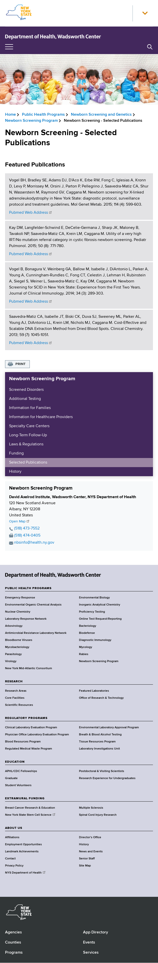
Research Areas (16, 690)
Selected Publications (28, 463)
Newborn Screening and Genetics (101, 115)
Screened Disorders (26, 390)
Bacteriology (87, 626)
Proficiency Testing (92, 611)
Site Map (85, 865)
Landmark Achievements (22, 851)
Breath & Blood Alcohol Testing (100, 734)
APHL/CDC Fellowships (21, 771)
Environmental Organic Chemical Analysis (33, 604)
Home (10, 115)
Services (91, 953)
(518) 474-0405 (27, 536)
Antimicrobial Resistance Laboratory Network (35, 633)
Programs (14, 953)
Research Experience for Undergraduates (107, 778)
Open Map (19, 521)
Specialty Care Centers (29, 426)
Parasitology (13, 654)
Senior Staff (87, 858)
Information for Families (30, 408)
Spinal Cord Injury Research (98, 814)
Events (89, 943)
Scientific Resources (19, 705)
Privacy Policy (14, 865)
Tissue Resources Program (97, 741)
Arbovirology (13, 626)
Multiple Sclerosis (91, 807)
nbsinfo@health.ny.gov (34, 543)
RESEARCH (14, 681)
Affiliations (12, 837)
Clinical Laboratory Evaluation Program (31, 727)
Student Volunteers (18, 785)
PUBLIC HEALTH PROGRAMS (28, 588)
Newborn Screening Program (31, 121)
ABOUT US (13, 828)
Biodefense (87, 633)
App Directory (95, 932)
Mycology (85, 647)
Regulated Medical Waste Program (28, 748)
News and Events (91, 851)
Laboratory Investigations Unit (99, 748)
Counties (13, 943)
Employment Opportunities (23, 844)
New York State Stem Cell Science (30, 814)
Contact (10, 858)
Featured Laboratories (94, 690)
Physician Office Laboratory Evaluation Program (37, 734)
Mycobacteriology (17, 647)
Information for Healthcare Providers (41, 417)
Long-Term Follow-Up (28, 435)
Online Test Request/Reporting (100, 618)
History (15, 472)
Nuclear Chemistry (17, 611)
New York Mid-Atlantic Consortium (28, 668)
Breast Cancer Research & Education (30, 807)
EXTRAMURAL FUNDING (25, 798)
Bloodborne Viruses (18, 640)
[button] (145, 13)
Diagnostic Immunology (95, 640)
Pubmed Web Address (30, 213)
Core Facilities (14, 698)
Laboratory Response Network (25, 618)
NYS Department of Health (25, 872)
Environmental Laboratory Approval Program (109, 727)
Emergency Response (20, 597)
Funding (16, 453)
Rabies (83, 654)
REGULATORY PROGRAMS (26, 718)
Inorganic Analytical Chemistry (99, 604)
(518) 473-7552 (27, 528)
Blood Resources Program (23, 741)
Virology (10, 661)
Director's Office (90, 837)
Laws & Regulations (26, 444)
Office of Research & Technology (101, 698)
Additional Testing (25, 399)
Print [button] (20, 364)
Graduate (11, 778)
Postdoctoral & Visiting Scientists (101, 771)
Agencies (13, 932)
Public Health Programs (43, 115)
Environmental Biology (94, 597)
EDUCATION (15, 761)
